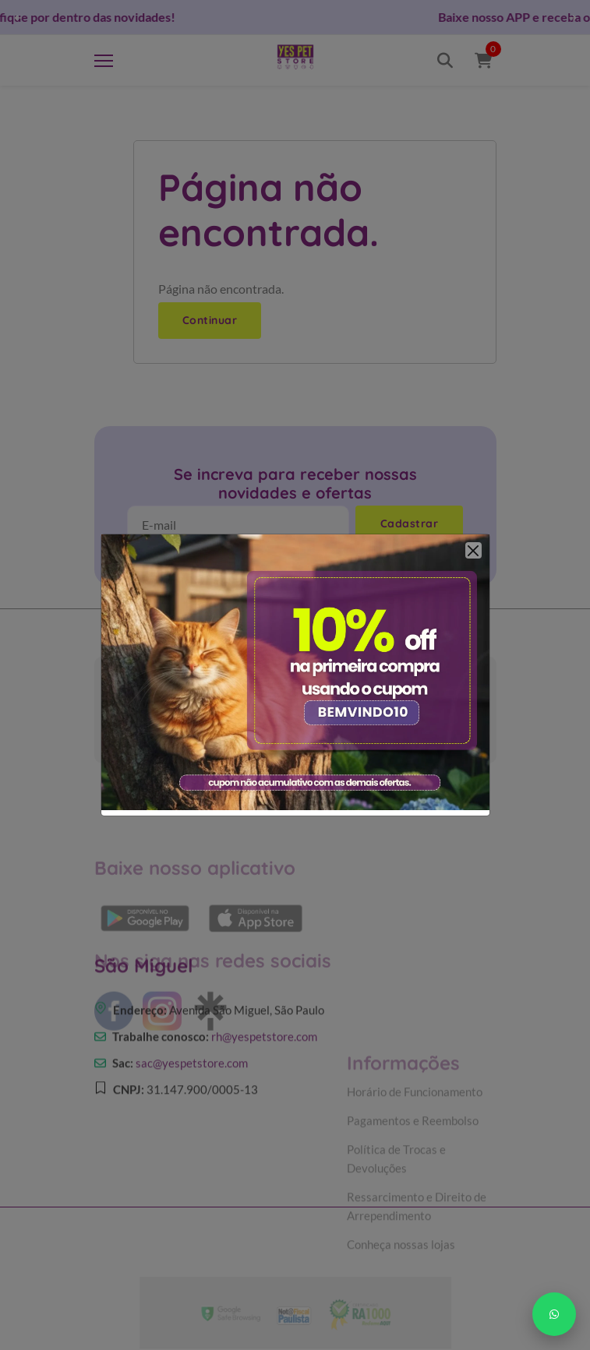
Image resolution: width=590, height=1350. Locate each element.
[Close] (473, 550)
